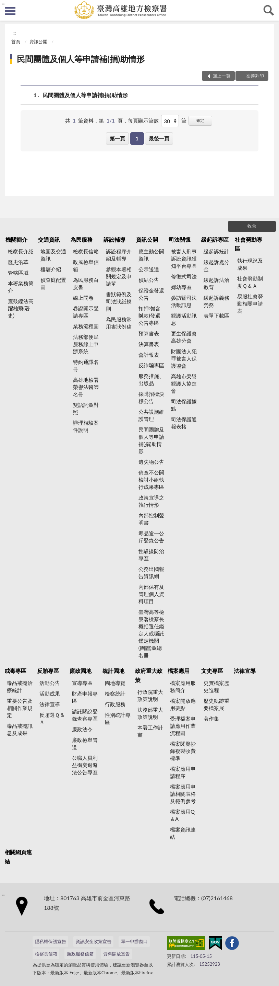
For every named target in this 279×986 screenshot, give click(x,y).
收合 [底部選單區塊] (251, 226)
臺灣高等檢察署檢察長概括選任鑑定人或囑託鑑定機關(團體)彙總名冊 (151, 633)
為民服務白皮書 (86, 283)
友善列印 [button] (255, 76)
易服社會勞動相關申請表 (250, 303)
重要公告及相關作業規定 (20, 708)
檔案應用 (179, 670)
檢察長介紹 (21, 251)
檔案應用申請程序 (183, 772)
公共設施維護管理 (151, 415)
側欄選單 (10, 11)
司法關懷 (180, 239)
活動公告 (49, 683)
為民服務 (82, 239)
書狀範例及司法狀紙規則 (119, 301)
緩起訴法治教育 (216, 283)
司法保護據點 (184, 405)
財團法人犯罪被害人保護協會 (184, 358)
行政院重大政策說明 (150, 695)
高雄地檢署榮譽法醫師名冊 (86, 387)
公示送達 (148, 269)
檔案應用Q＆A (182, 815)
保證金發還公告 (151, 294)
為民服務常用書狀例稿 (119, 323)
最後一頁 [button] (159, 138)
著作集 (211, 718)
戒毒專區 (15, 670)
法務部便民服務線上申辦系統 (86, 344)
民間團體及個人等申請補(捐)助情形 (81, 59)
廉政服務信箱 (80, 953)
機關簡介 (16, 239)
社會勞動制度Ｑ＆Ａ (250, 282)
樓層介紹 (50, 269)
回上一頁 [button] (221, 76)
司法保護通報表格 (184, 422)
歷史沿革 (18, 262)
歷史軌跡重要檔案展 (216, 704)
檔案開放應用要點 (183, 704)
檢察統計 (115, 693)
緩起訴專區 (215, 239)
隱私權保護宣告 (50, 941)
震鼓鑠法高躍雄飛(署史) (21, 308)
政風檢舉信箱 (86, 265)
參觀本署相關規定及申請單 (119, 276)
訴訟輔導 (114, 239)
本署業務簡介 (21, 287)
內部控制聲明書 (151, 519)
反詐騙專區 (151, 365)
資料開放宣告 (116, 953)
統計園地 (113, 670)
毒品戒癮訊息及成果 (20, 729)
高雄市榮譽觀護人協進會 (184, 383)
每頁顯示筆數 (143, 120)
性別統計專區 (118, 718)
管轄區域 (18, 273)
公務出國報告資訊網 (151, 572)
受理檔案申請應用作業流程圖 (183, 725)
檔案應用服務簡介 (183, 686)
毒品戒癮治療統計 (20, 686)
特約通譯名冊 (86, 365)
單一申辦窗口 (134, 941)
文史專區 (212, 670)
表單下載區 (216, 315)
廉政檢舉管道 (85, 743)
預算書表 (148, 333)
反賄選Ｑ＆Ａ (52, 718)
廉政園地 (81, 670)
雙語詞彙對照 (86, 408)
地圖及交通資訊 (53, 255)
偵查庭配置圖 (53, 283)
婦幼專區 (181, 287)
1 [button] (136, 138)
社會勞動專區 (248, 244)
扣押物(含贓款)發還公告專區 (149, 315)
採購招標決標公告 (151, 397)
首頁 (15, 41)
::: (3, 3)
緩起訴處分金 (216, 265)
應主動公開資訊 (151, 255)
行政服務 (115, 704)
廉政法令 (82, 729)
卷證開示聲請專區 (86, 312)
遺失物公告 (151, 462)
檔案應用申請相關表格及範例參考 (183, 793)
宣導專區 (82, 683)
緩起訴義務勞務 (216, 301)
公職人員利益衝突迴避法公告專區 (85, 765)
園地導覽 (115, 683)
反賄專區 (48, 670)
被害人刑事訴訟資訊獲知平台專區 (184, 258)
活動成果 (49, 693)
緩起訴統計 (216, 251)
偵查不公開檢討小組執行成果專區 (151, 479)
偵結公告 (148, 280)
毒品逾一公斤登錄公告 (151, 536)
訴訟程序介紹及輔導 (119, 255)
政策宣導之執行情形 (151, 501)
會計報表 (148, 355)
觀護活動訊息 (184, 319)
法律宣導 (49, 704)
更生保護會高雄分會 (184, 337)
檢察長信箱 (86, 251)
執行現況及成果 (250, 264)
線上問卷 (83, 298)
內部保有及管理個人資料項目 (151, 594)
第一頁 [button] (117, 138)
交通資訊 (49, 239)
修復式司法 (184, 276)
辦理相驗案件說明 (86, 426)
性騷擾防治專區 (151, 554)
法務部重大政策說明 (150, 713)
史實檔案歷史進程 (216, 686)
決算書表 (148, 344)
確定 (200, 120)
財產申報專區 (85, 697)
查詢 (268, 10)
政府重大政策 (148, 675)
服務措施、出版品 (151, 379)
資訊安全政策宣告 (93, 941)
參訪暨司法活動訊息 (184, 301)
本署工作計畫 (150, 731)
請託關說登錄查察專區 (85, 715)
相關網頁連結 (18, 856)
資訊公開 (38, 41)
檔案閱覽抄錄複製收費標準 (183, 751)
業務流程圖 (86, 326)
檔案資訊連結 (183, 833)
